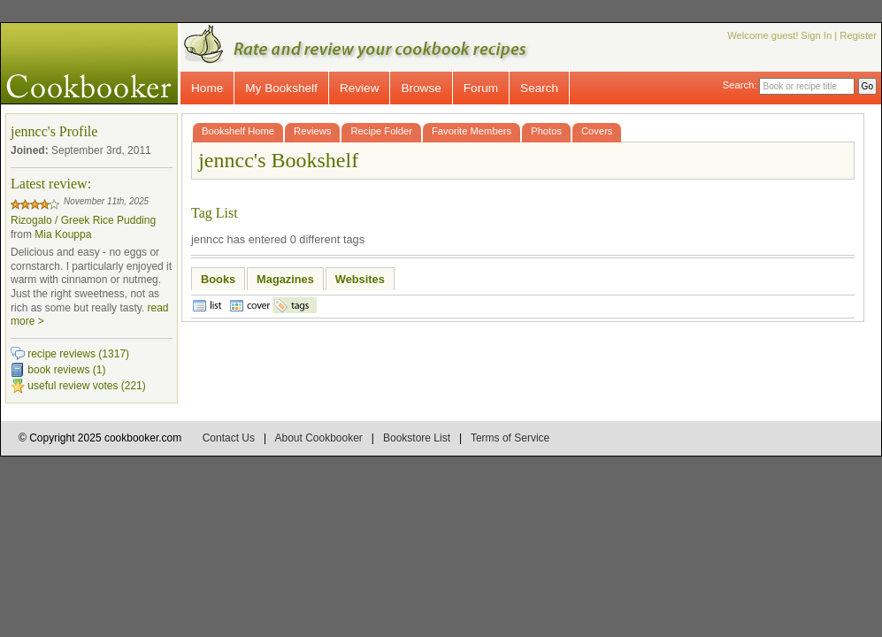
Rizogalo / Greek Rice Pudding (83, 220)
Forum (481, 88)
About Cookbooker (318, 438)
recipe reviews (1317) (78, 354)
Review (360, 88)
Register (858, 35)
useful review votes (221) (86, 386)
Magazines (285, 279)
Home (207, 88)
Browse (421, 88)
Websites (360, 279)
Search (539, 88)
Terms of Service (510, 438)
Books (218, 279)
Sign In (816, 35)
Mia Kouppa (63, 234)
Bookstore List (416, 438)
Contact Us (229, 438)
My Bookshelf (281, 88)
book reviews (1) (66, 370)
